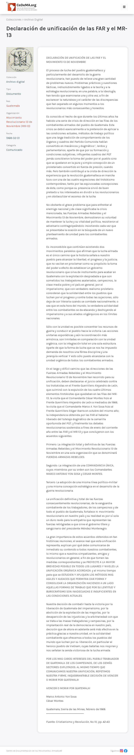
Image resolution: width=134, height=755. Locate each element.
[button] (124, 7)
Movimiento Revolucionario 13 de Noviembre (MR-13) (19, 122)
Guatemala (13, 105)
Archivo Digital (33, 19)
